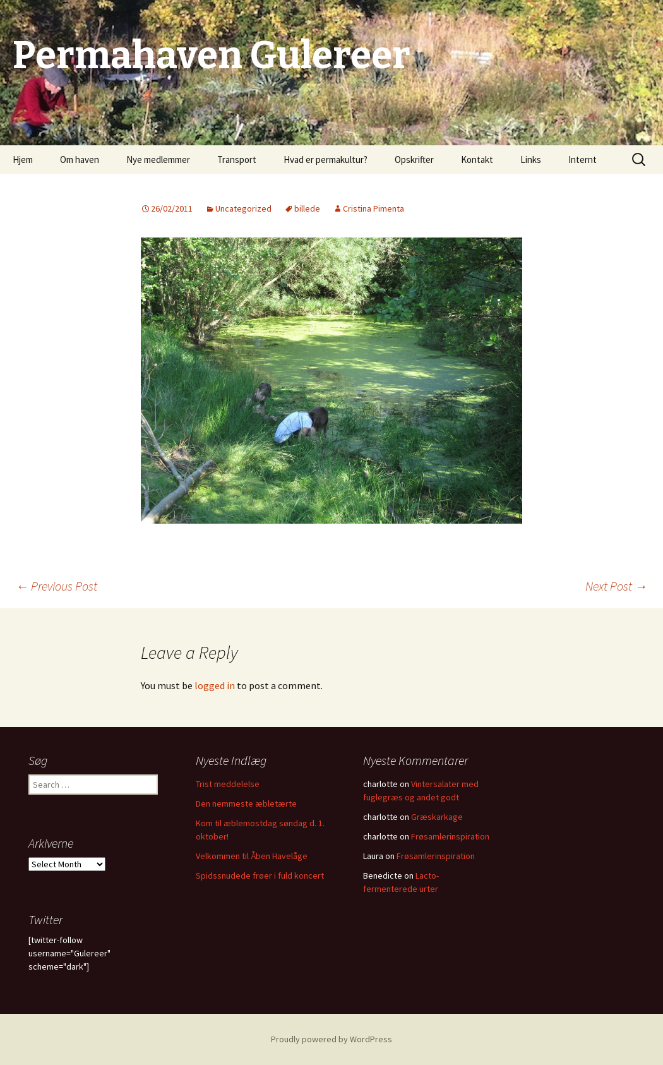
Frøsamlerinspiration (450, 836)
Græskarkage (437, 816)
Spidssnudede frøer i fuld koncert (260, 875)
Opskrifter (414, 159)
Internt (582, 159)
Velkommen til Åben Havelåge (252, 856)
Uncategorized (243, 208)
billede (307, 208)
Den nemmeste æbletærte (246, 803)
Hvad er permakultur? (325, 159)
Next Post (616, 586)
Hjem (23, 159)
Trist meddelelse (228, 784)
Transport (236, 159)
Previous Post (56, 586)
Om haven (79, 159)
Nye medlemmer (158, 159)
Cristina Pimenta (373, 208)
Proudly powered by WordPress (331, 1039)
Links (530, 159)
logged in (214, 685)
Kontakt (477, 159)
